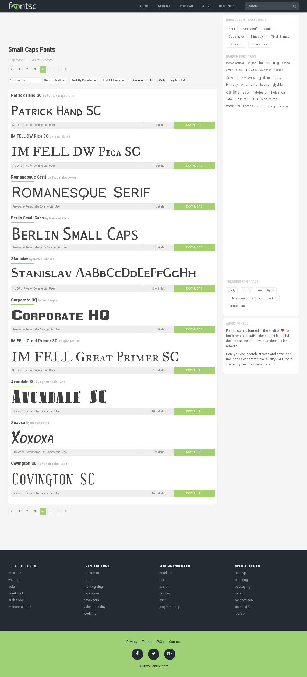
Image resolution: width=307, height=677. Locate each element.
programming (169, 607)
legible (240, 613)
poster (164, 587)
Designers (227, 6)
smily (229, 70)
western (233, 106)
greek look (16, 593)
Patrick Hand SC (26, 95)
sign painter (269, 99)
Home (144, 6)
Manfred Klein (59, 218)
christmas (91, 573)
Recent (164, 6)
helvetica (278, 92)
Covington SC (24, 463)
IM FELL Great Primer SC (34, 340)
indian (272, 298)
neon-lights (266, 290)
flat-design (260, 92)
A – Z (206, 6)
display (164, 593)
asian (12, 587)
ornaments (249, 85)
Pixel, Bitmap (280, 36)
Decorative (236, 36)
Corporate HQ (24, 299)
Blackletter (236, 44)
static (246, 92)
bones (279, 70)
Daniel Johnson (43, 259)
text (162, 580)
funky (242, 99)
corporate (242, 607)
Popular (186, 6)
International (260, 44)
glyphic (277, 85)
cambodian (236, 306)
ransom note (244, 600)
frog (276, 63)
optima (286, 63)
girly (277, 78)
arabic (256, 298)
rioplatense (249, 78)
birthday (232, 85)
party (231, 290)
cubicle (230, 99)
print (162, 600)
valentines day (94, 607)
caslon (260, 106)
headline (165, 573)
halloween (91, 593)
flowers (232, 78)
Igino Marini (62, 136)
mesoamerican (235, 63)
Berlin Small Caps (27, 217)
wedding (90, 613)
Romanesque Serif (29, 177)
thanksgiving (93, 587)
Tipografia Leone (64, 177)
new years (91, 600)
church (252, 63)
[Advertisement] (106, 29)
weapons (265, 70)
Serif (231, 29)
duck (239, 70)
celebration (236, 298)
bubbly (264, 85)
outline (233, 92)
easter (88, 580)
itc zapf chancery (277, 106)
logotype (241, 573)
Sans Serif (249, 29)
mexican (14, 573)
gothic (265, 77)
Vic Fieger (49, 300)
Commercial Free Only (147, 80)
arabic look (16, 600)
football (253, 99)
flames (248, 106)
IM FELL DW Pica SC (29, 136)
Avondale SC (23, 381)
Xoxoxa (18, 422)
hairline (264, 63)
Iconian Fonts (39, 423)
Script (268, 29)
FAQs (160, 642)
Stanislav (19, 258)
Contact (175, 642)
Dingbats (257, 36)
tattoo (239, 593)
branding (241, 580)
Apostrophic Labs (52, 382)
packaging (242, 587)
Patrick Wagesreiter (61, 96)
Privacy (131, 642)
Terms (146, 642)
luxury (246, 290)
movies (251, 69)
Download (194, 124)
